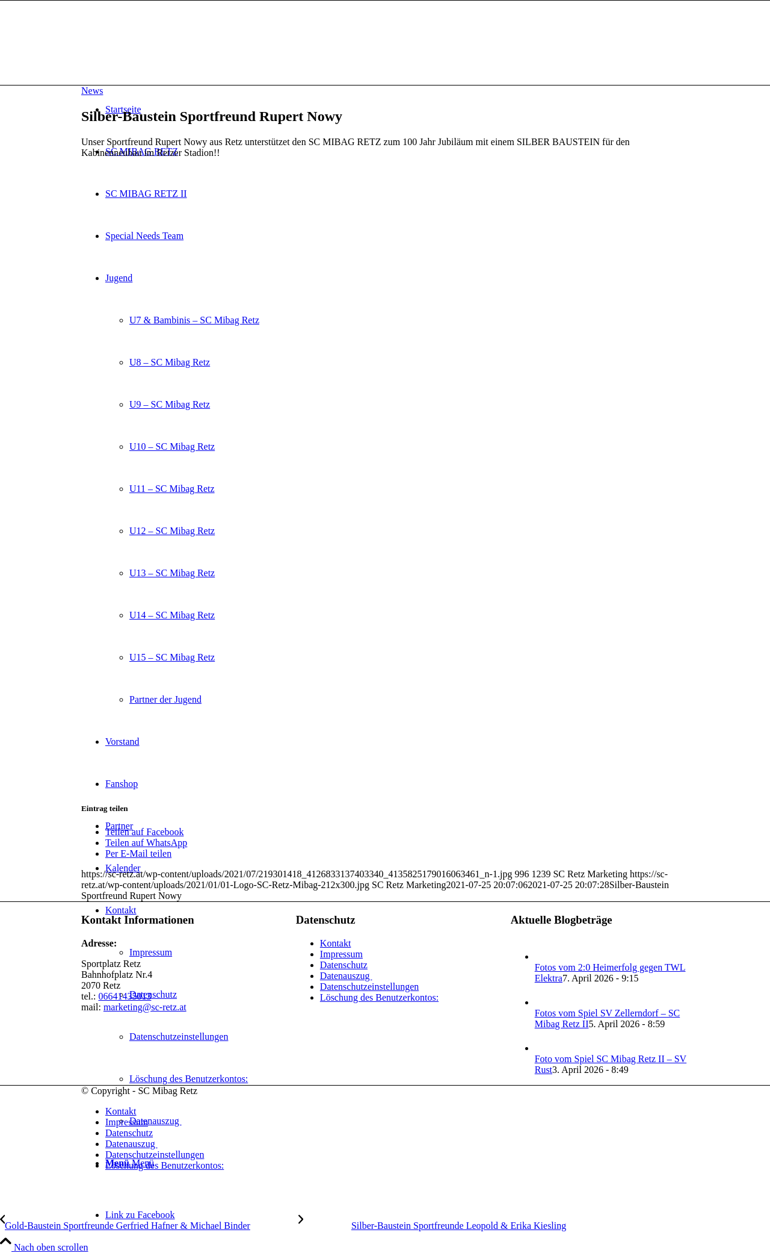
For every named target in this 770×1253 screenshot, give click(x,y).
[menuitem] (397, 1111)
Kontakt (335, 943)
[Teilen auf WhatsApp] (146, 843)
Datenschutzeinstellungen (369, 986)
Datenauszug (346, 976)
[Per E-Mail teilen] (138, 853)
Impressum (341, 954)
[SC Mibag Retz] (171, 57)
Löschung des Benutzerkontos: (379, 997)
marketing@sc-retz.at (144, 1007)
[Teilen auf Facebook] (144, 832)
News (92, 91)
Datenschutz (344, 965)
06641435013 (124, 996)
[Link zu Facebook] (140, 1215)
